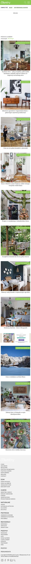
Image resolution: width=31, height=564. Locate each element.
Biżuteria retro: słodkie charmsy (15, 450)
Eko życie (3, 509)
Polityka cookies (6, 471)
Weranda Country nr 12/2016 (18, 421)
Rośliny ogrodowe (7, 494)
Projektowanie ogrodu (8, 499)
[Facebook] (5, 560)
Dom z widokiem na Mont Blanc (15, 377)
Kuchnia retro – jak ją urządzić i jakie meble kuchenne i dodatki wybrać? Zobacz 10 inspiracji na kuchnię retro (15, 73)
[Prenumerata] (11, 560)
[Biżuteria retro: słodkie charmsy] (15, 434)
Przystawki (4, 534)
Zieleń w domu (5, 497)
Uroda (3, 504)
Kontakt (3, 476)
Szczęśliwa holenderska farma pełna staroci (15, 257)
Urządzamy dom (23, 43)
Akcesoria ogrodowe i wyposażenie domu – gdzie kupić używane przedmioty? (15, 111)
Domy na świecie (22, 192)
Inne (2, 544)
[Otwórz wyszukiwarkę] (25, 2)
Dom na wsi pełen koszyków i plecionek (16, 148)
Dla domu (25, 82)
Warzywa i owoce (6, 492)
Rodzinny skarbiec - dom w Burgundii (15, 328)
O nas (2, 464)
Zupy (2, 536)
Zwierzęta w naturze (7, 516)
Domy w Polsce (23, 119)
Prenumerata (6, 552)
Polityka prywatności (8, 469)
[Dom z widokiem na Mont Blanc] (15, 361)
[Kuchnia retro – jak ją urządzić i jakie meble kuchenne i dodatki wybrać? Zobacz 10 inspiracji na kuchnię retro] (15, 55)
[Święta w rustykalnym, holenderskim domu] (15, 205)
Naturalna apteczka (7, 506)
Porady (3, 495)
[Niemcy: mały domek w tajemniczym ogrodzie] (15, 276)
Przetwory (4, 543)
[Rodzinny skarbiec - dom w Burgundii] (15, 312)
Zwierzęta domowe (7, 515)
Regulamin (4, 467)
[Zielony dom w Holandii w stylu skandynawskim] (15, 396)
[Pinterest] (8, 560)
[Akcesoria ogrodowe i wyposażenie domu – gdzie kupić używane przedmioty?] (15, 95)
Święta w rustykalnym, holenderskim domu (15, 221)
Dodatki (3, 541)
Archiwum (4, 466)
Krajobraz (4, 518)
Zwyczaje (4, 525)
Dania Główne (5, 538)
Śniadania (4, 533)
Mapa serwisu (5, 472)
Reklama (3, 474)
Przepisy (4, 548)
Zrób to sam (4, 527)
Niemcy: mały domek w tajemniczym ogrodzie (15, 292)
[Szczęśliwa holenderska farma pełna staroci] (15, 240)
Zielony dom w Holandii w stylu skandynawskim (15, 413)
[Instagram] (2, 560)
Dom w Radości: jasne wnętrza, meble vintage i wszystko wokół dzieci (15, 184)
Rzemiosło (4, 524)
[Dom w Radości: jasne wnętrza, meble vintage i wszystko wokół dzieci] (15, 167)
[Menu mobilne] (28, 2)
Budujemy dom (5, 486)
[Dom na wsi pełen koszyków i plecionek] (15, 132)
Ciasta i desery (5, 539)
